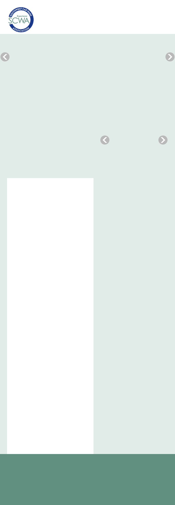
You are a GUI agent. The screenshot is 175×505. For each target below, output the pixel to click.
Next (170, 57)
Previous (5, 57)
